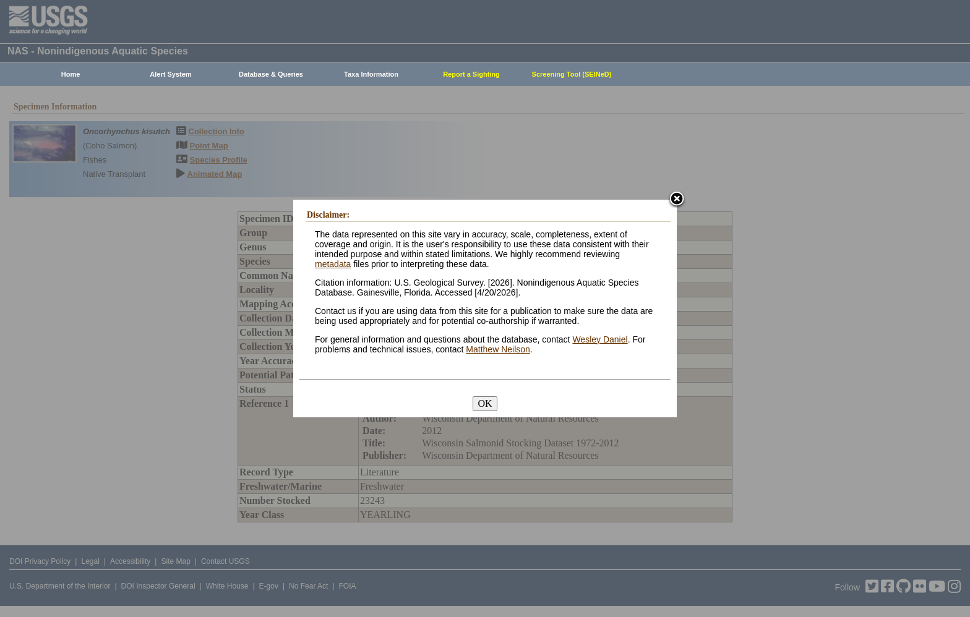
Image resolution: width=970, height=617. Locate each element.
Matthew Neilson (498, 349)
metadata (333, 264)
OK (485, 403)
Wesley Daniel (599, 339)
